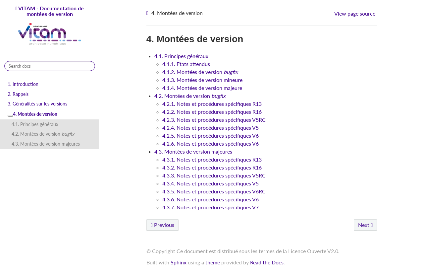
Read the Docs (267, 262)
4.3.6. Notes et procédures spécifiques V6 (210, 199)
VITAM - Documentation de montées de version (50, 26)
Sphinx (178, 262)
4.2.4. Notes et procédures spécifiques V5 (210, 127)
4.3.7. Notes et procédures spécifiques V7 (210, 207)
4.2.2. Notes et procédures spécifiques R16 (212, 111)
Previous (162, 225)
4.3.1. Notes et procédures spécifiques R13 (212, 159)
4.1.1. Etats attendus (186, 64)
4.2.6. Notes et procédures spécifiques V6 (210, 143)
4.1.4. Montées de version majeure (202, 88)
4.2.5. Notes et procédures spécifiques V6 (210, 135)
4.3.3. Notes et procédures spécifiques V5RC (214, 175)
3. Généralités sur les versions (37, 103)
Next (365, 225)
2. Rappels (18, 94)
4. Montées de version (32, 114)
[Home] (148, 13)
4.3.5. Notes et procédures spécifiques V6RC (214, 191)
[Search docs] (49, 66)
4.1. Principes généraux (35, 124)
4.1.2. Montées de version (200, 72)
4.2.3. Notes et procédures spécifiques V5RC (214, 119)
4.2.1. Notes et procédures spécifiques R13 (212, 104)
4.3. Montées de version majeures (46, 144)
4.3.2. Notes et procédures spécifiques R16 (212, 167)
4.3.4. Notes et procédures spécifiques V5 (210, 183)
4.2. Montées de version (43, 134)
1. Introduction (23, 84)
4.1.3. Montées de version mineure (202, 80)
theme (212, 262)
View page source (354, 13)
